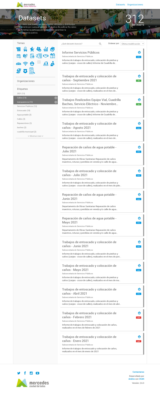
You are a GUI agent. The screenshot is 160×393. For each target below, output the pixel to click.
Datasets (120, 4)
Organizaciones (135, 4)
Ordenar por (113, 43)
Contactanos (138, 372)
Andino (131, 379)
